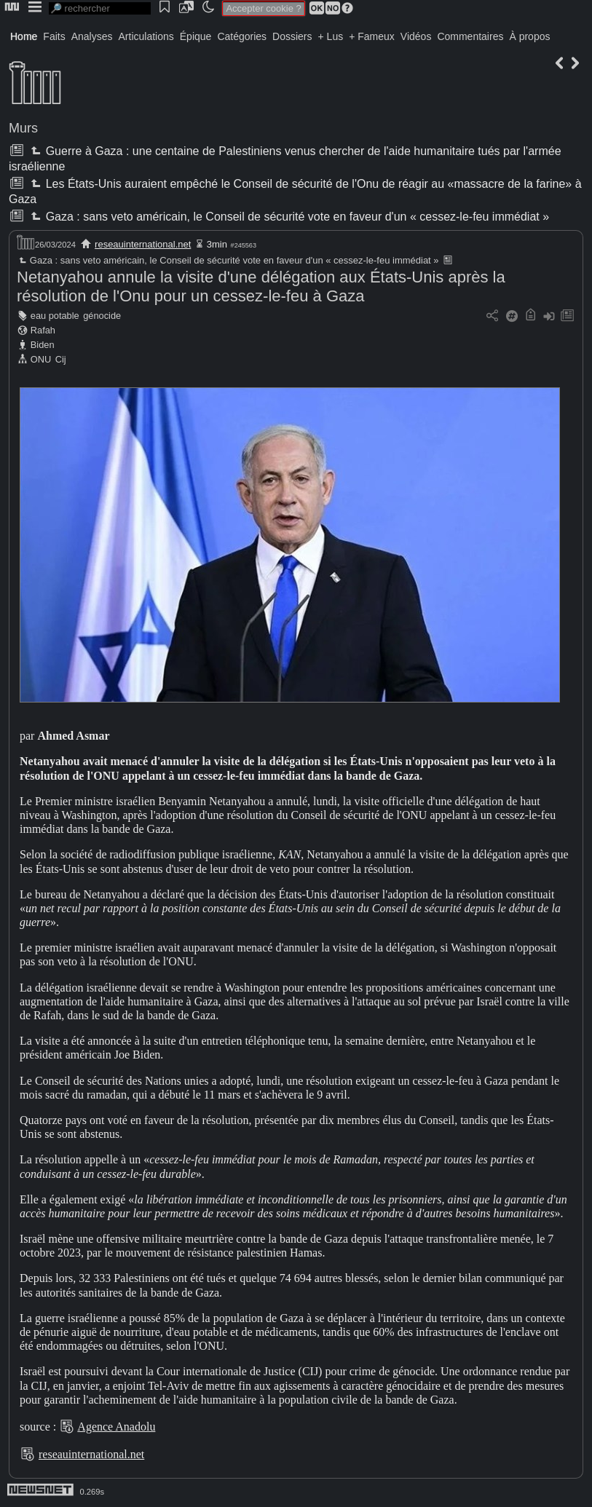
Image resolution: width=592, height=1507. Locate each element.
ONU (41, 359)
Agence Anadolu (116, 1426)
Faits (54, 36)
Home (23, 36)
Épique (196, 36)
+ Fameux (372, 36)
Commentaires (470, 36)
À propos (529, 36)
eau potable (55, 315)
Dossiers (292, 36)
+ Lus (331, 36)
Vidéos (416, 36)
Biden (43, 344)
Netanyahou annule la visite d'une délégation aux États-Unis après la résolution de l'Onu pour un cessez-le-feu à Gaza (261, 286)
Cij (60, 359)
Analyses (92, 36)
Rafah (43, 330)
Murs (23, 128)
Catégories (242, 36)
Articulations (146, 36)
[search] (99, 8)
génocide (102, 315)
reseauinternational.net (143, 244)
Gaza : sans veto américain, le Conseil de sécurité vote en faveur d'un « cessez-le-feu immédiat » (288, 216)
